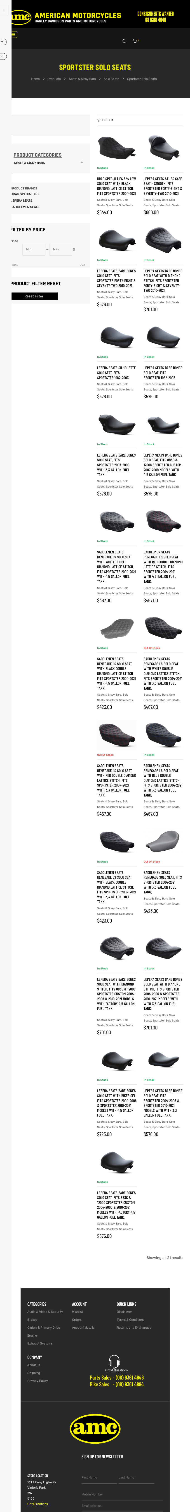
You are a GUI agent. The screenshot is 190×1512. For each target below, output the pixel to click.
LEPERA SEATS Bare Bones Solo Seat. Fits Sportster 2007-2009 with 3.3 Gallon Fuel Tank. (116, 464)
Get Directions (37, 1504)
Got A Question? (116, 1370)
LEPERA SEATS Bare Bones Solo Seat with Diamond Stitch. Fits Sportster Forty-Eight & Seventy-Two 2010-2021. (163, 280)
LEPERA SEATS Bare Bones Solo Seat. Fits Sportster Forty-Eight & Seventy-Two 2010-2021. (116, 278)
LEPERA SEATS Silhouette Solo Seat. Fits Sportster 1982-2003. (116, 372)
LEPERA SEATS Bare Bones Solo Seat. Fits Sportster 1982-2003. (163, 372)
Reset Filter (33, 296)
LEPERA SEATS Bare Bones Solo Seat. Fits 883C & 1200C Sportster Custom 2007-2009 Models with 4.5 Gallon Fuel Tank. (163, 464)
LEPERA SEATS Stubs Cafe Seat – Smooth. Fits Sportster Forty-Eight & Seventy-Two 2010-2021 (163, 186)
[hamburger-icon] (12, 34)
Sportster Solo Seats (119, 205)
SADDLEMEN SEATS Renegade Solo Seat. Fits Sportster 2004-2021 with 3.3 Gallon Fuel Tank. (163, 882)
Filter (105, 120)
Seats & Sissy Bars (109, 199)
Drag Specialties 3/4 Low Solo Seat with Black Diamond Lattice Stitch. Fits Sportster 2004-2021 (116, 186)
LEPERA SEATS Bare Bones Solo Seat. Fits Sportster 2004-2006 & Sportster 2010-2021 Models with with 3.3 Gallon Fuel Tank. (163, 1102)
